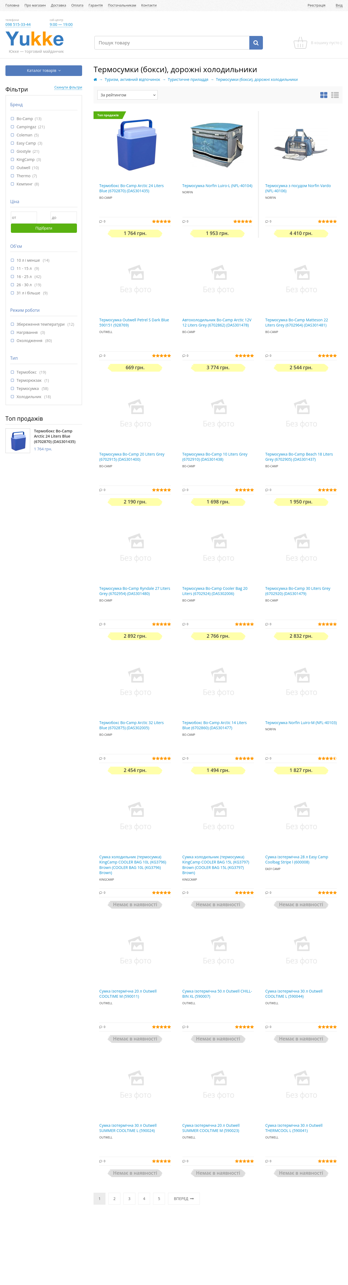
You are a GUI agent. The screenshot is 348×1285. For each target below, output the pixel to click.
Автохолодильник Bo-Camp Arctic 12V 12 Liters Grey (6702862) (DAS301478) (216, 322)
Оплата (77, 5)
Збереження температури (41, 324)
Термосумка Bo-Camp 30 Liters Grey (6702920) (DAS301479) (297, 591)
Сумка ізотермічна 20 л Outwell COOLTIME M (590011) (128, 993)
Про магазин (35, 5)
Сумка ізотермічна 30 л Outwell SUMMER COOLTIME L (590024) (128, 1128)
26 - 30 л (25, 284)
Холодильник (29, 396)
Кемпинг (25, 184)
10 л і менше (29, 260)
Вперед (184, 1198)
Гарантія (96, 5)
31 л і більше (29, 292)
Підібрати (43, 228)
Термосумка (28, 388)
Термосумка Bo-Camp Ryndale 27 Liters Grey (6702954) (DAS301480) (134, 591)
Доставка (58, 5)
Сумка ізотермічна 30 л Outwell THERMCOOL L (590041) (294, 1128)
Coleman (24, 135)
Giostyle (24, 151)
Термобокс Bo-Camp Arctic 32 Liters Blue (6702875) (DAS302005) (131, 725)
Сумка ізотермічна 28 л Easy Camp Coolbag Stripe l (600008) (296, 859)
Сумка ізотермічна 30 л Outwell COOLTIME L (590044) (294, 993)
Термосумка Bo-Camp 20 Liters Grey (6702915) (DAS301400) (131, 456)
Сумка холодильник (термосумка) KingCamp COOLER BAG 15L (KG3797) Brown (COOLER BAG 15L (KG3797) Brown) (215, 864)
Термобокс (27, 372)
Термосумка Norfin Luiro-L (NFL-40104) (217, 185)
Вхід (339, 5)
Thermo (23, 175)
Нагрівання (28, 332)
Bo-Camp (25, 118)
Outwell (23, 167)
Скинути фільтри (68, 87)
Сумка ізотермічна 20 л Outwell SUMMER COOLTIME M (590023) (211, 1128)
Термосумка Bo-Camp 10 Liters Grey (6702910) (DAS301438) (214, 456)
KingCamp (26, 159)
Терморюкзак (30, 380)
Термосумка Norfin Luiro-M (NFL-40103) (301, 722)
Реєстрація (317, 5)
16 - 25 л (25, 276)
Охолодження (30, 340)
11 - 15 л (25, 268)
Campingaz (26, 126)
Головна (12, 5)
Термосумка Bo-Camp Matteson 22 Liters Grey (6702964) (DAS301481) (296, 322)
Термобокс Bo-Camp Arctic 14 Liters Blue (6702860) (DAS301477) (214, 725)
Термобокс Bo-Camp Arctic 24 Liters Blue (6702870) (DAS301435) (55, 436)
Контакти (149, 5)
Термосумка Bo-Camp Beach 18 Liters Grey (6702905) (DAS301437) (299, 456)
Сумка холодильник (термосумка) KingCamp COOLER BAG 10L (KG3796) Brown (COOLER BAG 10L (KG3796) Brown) (132, 864)
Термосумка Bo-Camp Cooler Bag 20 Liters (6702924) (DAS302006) (215, 591)
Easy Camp (26, 143)
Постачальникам (122, 5)
